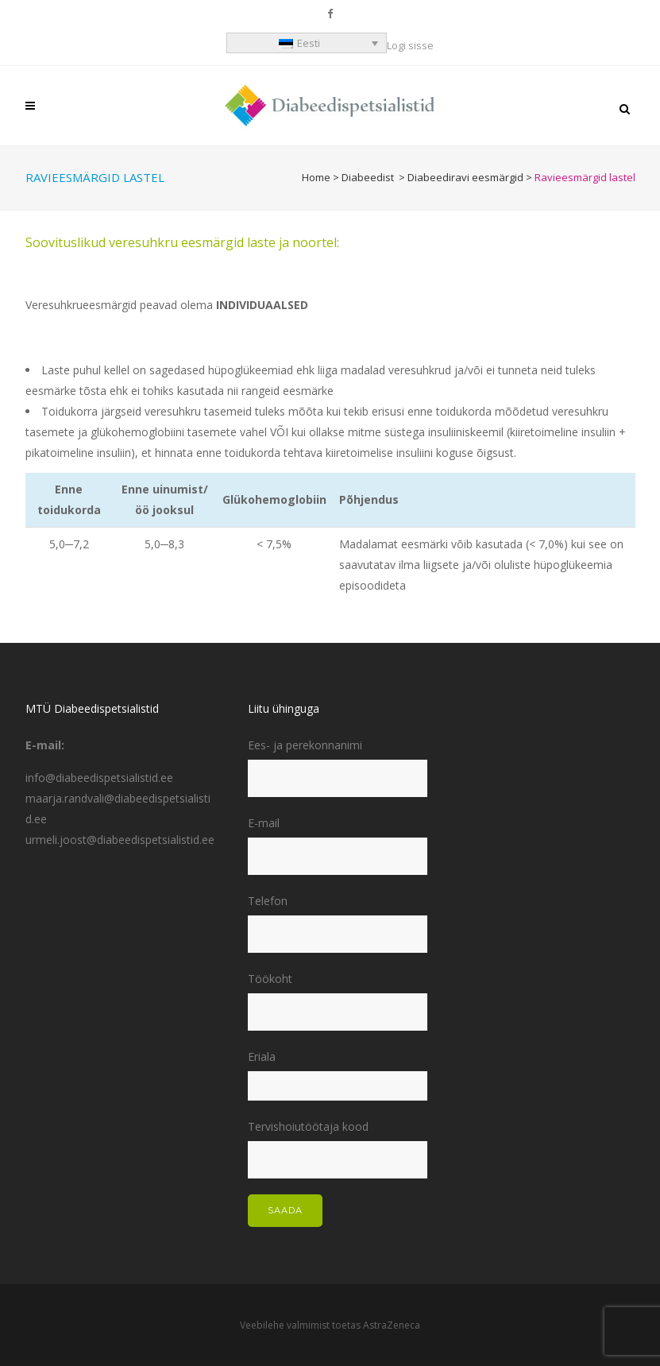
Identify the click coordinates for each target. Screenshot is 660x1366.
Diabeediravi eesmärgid (465, 177)
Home (316, 177)
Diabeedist (368, 177)
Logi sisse (410, 45)
